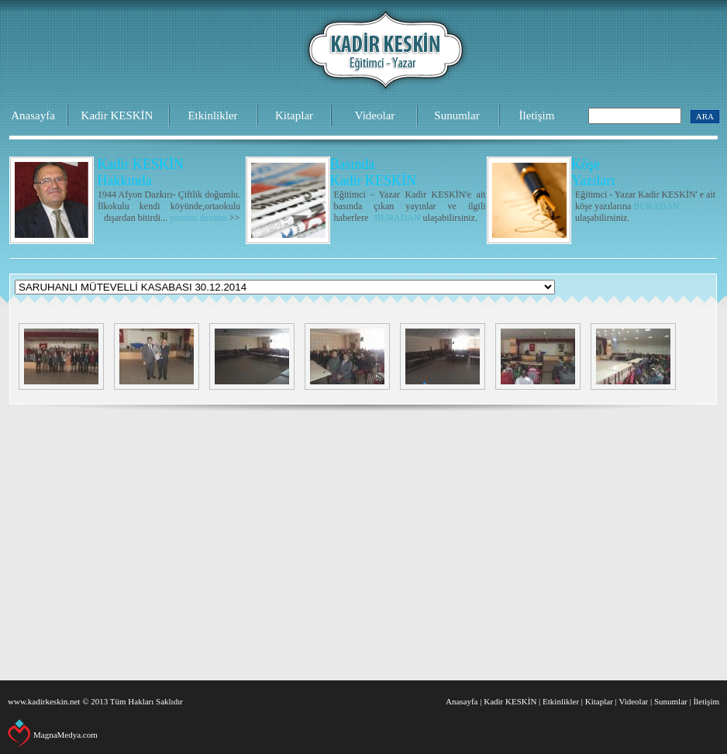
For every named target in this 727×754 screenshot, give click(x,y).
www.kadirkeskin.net (44, 701)
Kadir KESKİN (117, 115)
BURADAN (397, 217)
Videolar (375, 115)
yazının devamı (198, 217)
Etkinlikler (212, 115)
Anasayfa (33, 115)
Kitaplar (294, 115)
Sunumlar (456, 115)
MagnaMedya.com (65, 734)
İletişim (537, 115)
